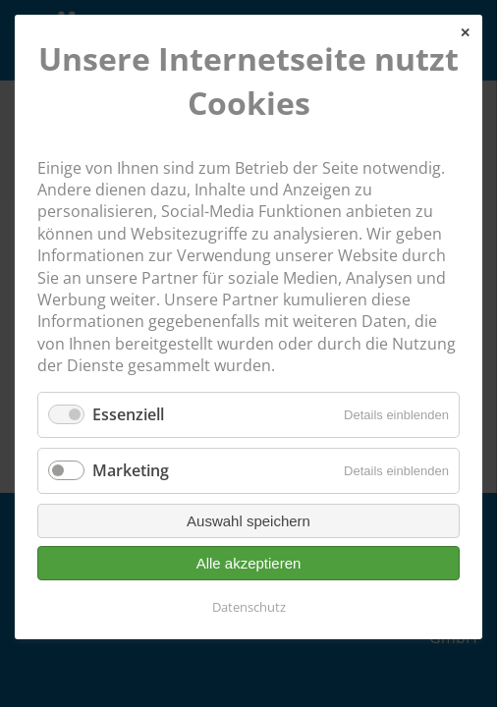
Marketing (130, 470)
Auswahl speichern (248, 521)
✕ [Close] (465, 33)
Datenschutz (249, 607)
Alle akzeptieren (249, 563)
